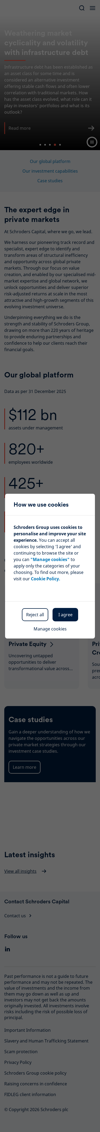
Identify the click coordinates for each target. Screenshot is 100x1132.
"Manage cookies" (50, 559)
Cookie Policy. (45, 579)
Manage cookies (50, 629)
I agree (65, 615)
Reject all (35, 615)
